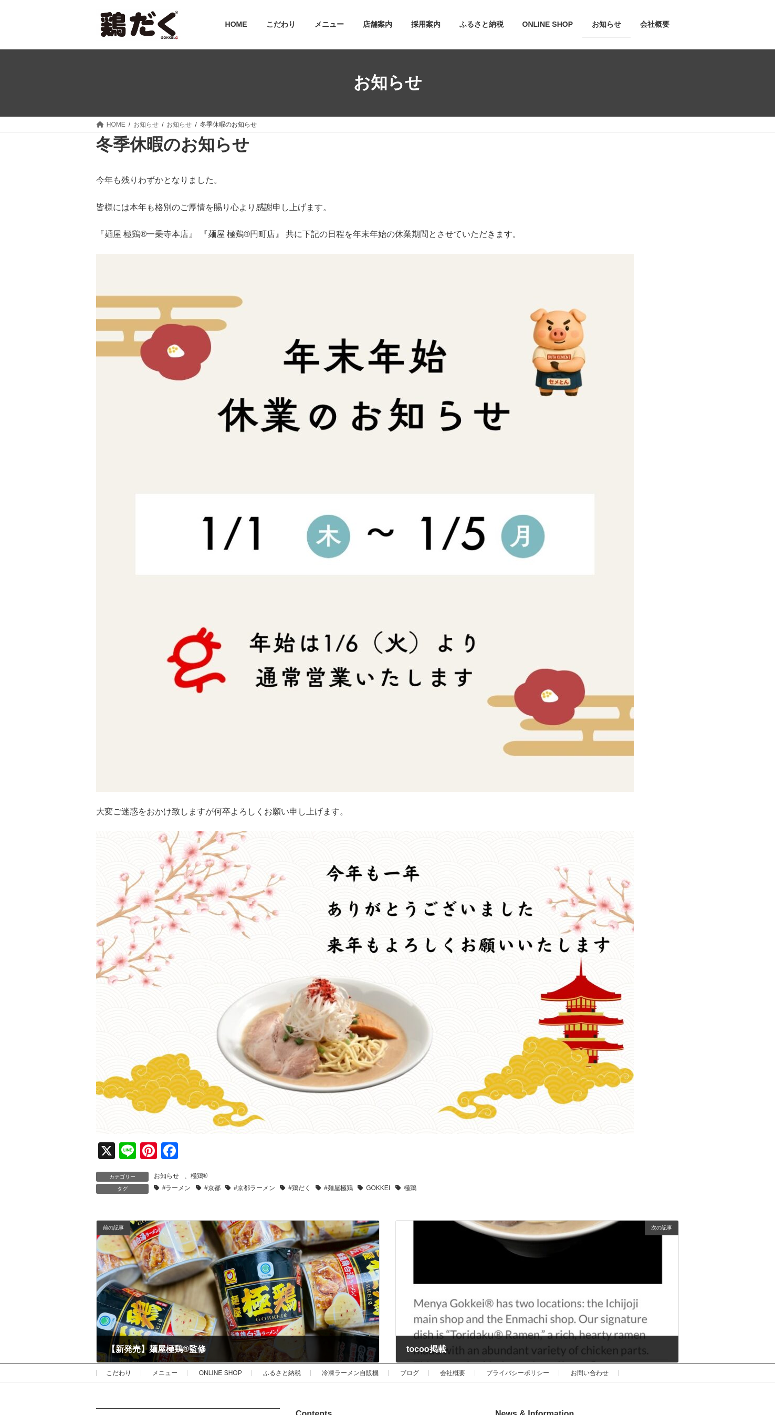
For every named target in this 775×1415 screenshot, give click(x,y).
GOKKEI (378, 1188)
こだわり (118, 1373)
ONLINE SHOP (220, 1373)
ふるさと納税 (282, 1373)
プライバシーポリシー (517, 1373)
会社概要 (452, 1373)
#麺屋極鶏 (338, 1188)
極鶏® (199, 1176)
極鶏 (410, 1188)
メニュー (164, 1373)
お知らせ (166, 1176)
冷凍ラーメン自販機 (350, 1373)
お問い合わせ (590, 1373)
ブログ (409, 1373)
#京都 (212, 1188)
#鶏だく (299, 1188)
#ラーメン (176, 1188)
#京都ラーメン (254, 1188)
